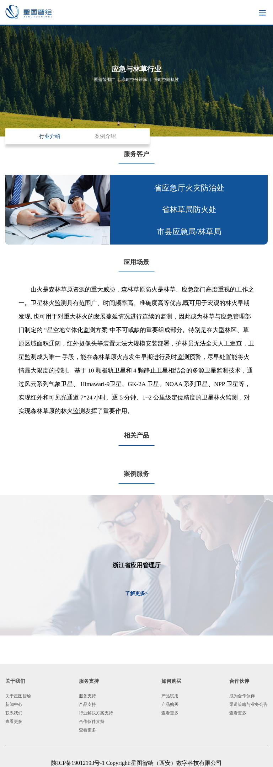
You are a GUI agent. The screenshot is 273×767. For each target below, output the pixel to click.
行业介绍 (49, 136)
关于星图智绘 (18, 695)
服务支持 (87, 695)
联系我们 (13, 712)
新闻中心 (13, 704)
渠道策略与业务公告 (248, 704)
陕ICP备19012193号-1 (78, 763)
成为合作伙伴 (242, 695)
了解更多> (136, 593)
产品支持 (87, 704)
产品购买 (169, 704)
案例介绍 (105, 136)
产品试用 (169, 695)
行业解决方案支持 (96, 712)
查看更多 (13, 721)
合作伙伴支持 (92, 721)
